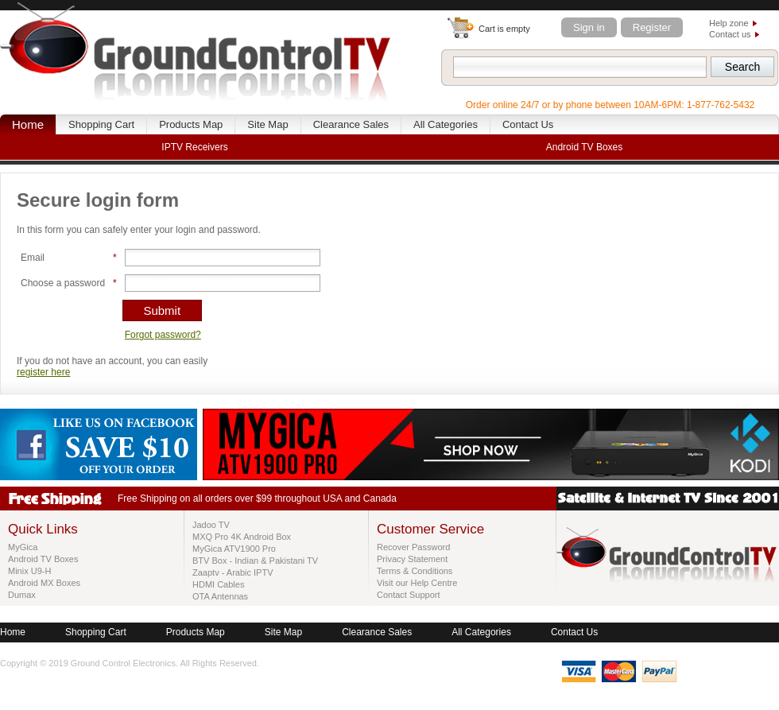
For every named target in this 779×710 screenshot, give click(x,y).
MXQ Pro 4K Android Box (241, 536)
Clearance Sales (351, 124)
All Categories (445, 124)
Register (652, 27)
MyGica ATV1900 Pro (234, 548)
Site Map (267, 124)
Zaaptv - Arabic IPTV (232, 572)
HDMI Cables (218, 584)
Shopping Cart (101, 124)
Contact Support (408, 594)
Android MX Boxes (44, 583)
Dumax (22, 594)
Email (33, 257)
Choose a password (63, 283)
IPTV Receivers (194, 147)
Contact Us (527, 124)
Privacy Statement (412, 559)
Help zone (729, 23)
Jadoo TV (211, 525)
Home (28, 124)
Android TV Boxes (43, 559)
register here (43, 372)
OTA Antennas (220, 596)
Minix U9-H (29, 571)
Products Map (191, 124)
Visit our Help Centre (417, 583)
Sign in (589, 27)
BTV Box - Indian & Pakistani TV (255, 560)
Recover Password (413, 547)
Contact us (730, 34)
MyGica (22, 547)
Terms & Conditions (414, 571)
